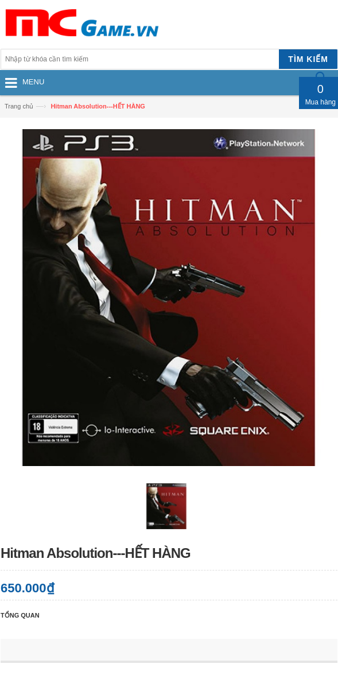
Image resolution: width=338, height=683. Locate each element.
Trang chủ (19, 106)
